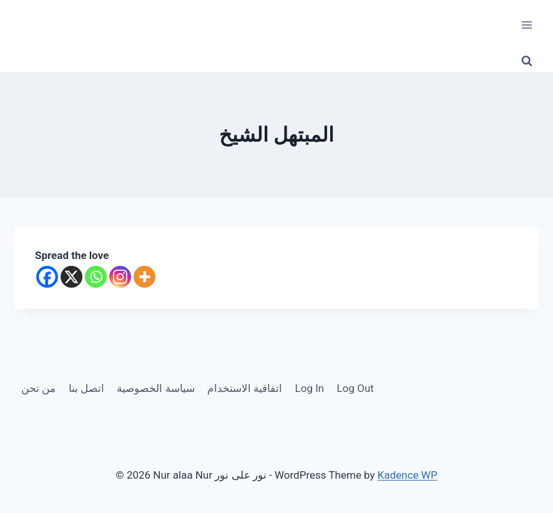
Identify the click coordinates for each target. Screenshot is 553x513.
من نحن (38, 388)
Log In (310, 388)
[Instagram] (120, 277)
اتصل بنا (86, 388)
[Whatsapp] (96, 277)
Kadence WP (408, 475)
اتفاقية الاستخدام (244, 388)
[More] (144, 277)
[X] (71, 277)
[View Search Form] (527, 61)
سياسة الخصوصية (155, 388)
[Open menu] (526, 24)
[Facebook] (47, 277)
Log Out (355, 388)
